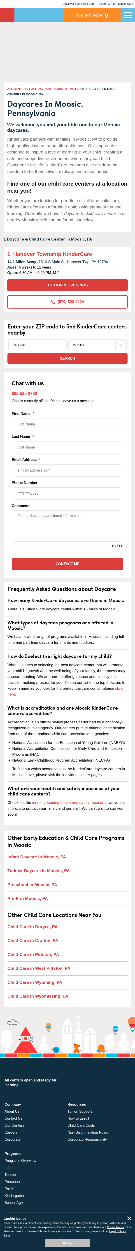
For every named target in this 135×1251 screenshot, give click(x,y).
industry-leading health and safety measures (70, 802)
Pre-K (9, 1189)
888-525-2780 (24, 393)
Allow (67, 1243)
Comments (21, 506)
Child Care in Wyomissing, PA (37, 996)
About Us (12, 1111)
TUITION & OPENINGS (67, 285)
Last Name (67, 444)
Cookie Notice (115, 1227)
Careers (11, 1132)
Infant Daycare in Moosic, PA (36, 856)
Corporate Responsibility (87, 1139)
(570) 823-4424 (67, 302)
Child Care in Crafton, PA (32, 940)
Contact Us (13, 1118)
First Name (67, 421)
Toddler (10, 1175)
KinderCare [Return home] (7, 15)
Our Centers (14, 1125)
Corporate (13, 1139)
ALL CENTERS (17, 89)
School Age (14, 1203)
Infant (9, 1168)
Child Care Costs (81, 1125)
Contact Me (67, 564)
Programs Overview (20, 1161)
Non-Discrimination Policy (88, 1132)
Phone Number (67, 490)
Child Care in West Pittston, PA (38, 968)
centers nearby (89, 15)
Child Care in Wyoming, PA (34, 982)
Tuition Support (80, 1111)
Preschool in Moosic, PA (32, 884)
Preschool (13, 1182)
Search (67, 358)
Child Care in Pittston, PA (33, 954)
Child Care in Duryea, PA (32, 926)
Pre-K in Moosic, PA (27, 898)
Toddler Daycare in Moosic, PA (38, 870)
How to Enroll (78, 1118)
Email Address (67, 467)
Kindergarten (15, 1196)
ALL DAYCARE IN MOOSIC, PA (52, 89)
